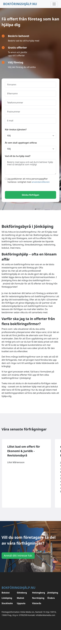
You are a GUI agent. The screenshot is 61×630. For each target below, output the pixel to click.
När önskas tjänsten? (16, 129)
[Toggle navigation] (54, 4)
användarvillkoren (41, 181)
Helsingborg (38, 592)
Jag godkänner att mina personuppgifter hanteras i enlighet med (27, 180)
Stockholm (7, 603)
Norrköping (38, 598)
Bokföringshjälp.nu (20, 4)
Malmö (20, 598)
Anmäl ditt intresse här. (18, 555)
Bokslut (6, 592)
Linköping (7, 598)
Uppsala (21, 603)
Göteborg (22, 592)
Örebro (51, 598)
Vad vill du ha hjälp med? (17, 156)
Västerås (36, 603)
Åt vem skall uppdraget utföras (21, 142)
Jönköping (52, 592)
